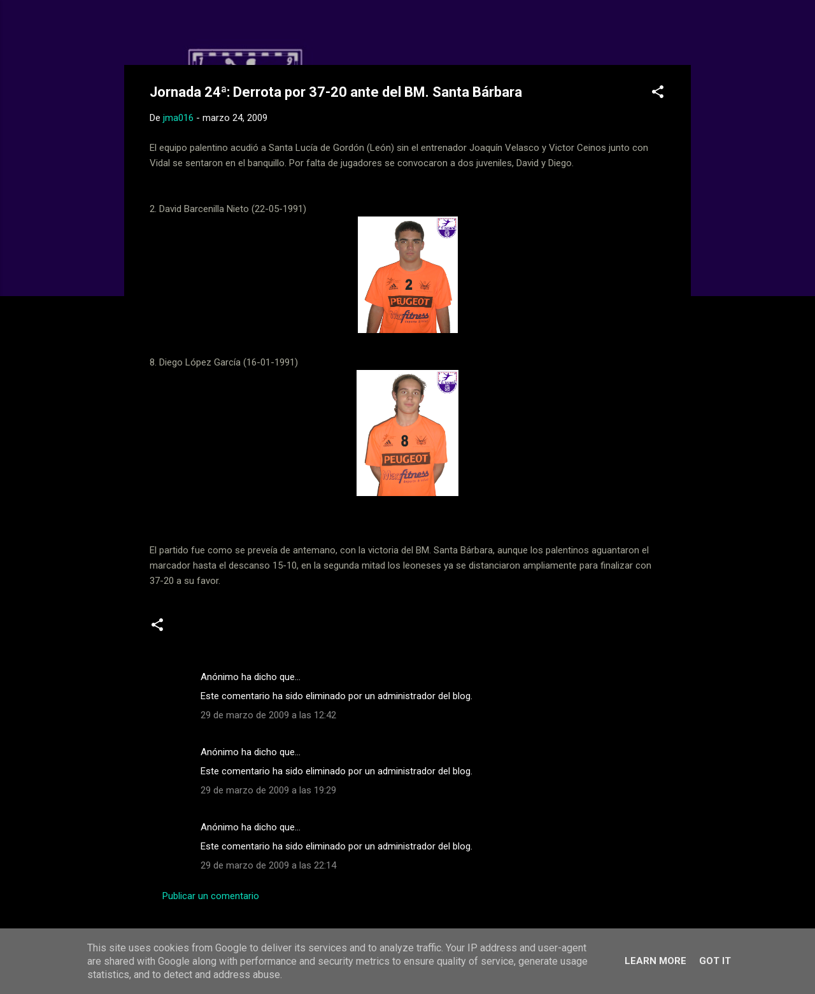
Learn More (655, 961)
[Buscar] (683, 34)
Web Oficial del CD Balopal (246, 30)
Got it (715, 961)
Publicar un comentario (210, 896)
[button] (657, 94)
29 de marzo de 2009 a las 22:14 (268, 865)
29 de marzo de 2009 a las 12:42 (268, 715)
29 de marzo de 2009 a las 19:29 (268, 790)
